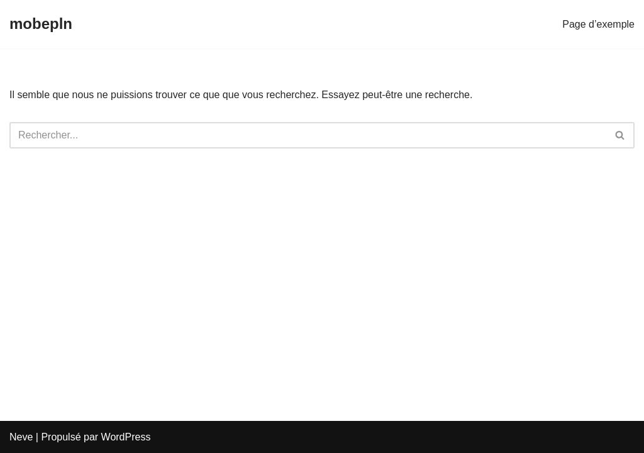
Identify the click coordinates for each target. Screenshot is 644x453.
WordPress (126, 437)
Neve (21, 437)
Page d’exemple (598, 24)
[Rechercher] (307, 135)
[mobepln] (40, 24)
